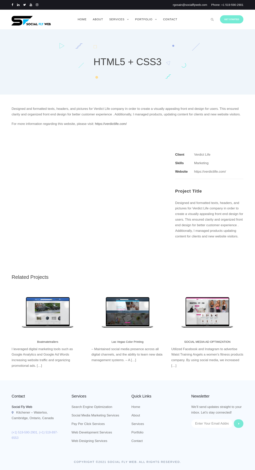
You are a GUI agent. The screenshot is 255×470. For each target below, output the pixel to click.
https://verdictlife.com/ (111, 124)
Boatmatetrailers (47, 341)
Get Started (231, 19)
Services (117, 19)
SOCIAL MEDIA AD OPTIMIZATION (207, 341)
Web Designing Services (89, 441)
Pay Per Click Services (88, 424)
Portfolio (143, 19)
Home (82, 19)
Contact (170, 19)
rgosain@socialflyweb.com (190, 4)
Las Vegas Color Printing (127, 341)
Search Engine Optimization (92, 407)
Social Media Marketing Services (95, 415)
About (98, 19)
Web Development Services (92, 432)
